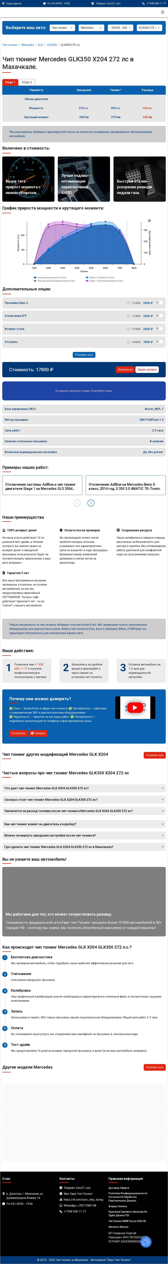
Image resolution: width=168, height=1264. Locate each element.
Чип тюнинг (10, 45)
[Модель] (120, 27)
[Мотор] (149, 27)
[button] (90, 503)
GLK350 (52, 45)
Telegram (38, 733)
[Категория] (62, 27)
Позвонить (18, 733)
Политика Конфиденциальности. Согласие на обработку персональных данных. (128, 1197)
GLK (40, 45)
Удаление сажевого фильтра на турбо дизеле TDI (127, 1213)
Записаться (125, 369)
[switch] (159, 302)
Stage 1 (10, 82)
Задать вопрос (147, 369)
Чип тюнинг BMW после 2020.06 (127, 1221)
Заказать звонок (118, 1226)
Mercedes (28, 45)
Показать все (84, 354)
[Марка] (91, 27)
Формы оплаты (117, 1206)
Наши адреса (13, 3)
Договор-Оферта (118, 1188)
